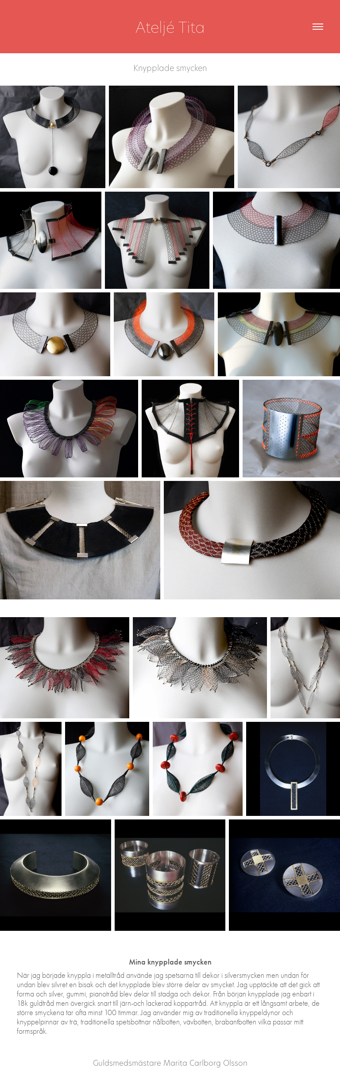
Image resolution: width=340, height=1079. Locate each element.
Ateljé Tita (170, 26)
